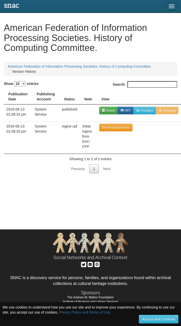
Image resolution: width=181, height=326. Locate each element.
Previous (78, 169)
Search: (145, 84)
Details (108, 110)
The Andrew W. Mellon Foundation (90, 297)
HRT (126, 110)
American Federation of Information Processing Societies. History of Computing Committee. (80, 66)
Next (106, 169)
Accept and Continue (158, 319)
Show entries (21, 83)
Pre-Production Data (116, 127)
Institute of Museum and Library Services (90, 301)
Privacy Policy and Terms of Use (84, 312)
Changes (144, 110)
